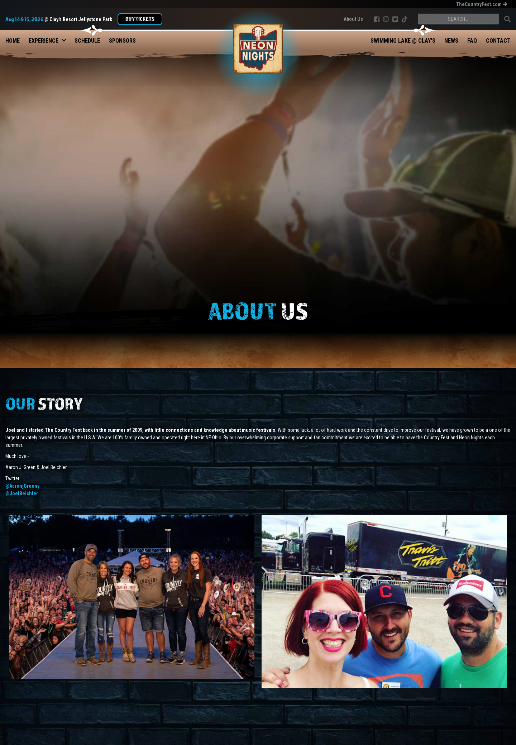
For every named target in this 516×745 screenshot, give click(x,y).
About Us (353, 19)
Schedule (87, 40)
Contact (498, 40)
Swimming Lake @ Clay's (403, 40)
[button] (43, 39)
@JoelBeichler (21, 493)
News (451, 40)
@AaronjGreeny (22, 486)
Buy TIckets (139, 18)
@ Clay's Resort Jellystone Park (58, 19)
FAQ (472, 40)
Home (12, 40)
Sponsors (122, 40)
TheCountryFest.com (481, 4)
